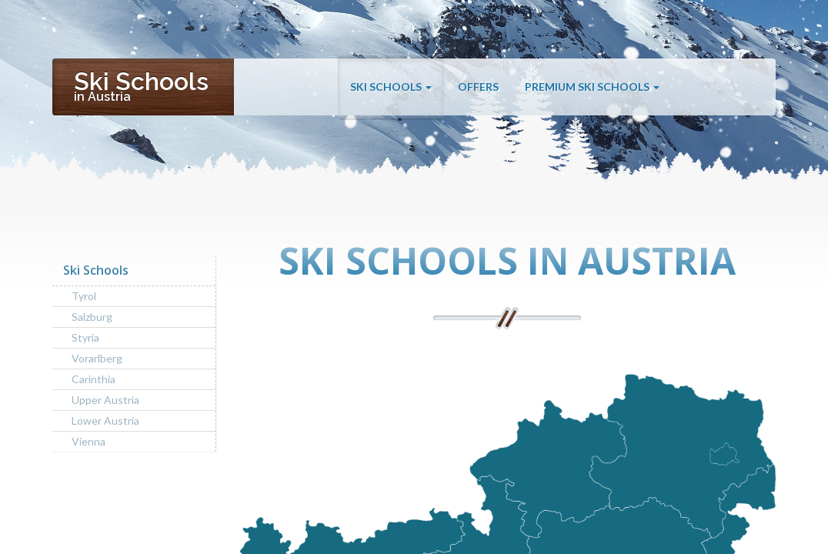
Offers (478, 86)
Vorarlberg (97, 358)
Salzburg (92, 316)
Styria (85, 337)
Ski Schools (391, 86)
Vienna (88, 441)
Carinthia (93, 378)
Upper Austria (105, 399)
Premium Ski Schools (592, 86)
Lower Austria (105, 420)
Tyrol (84, 295)
